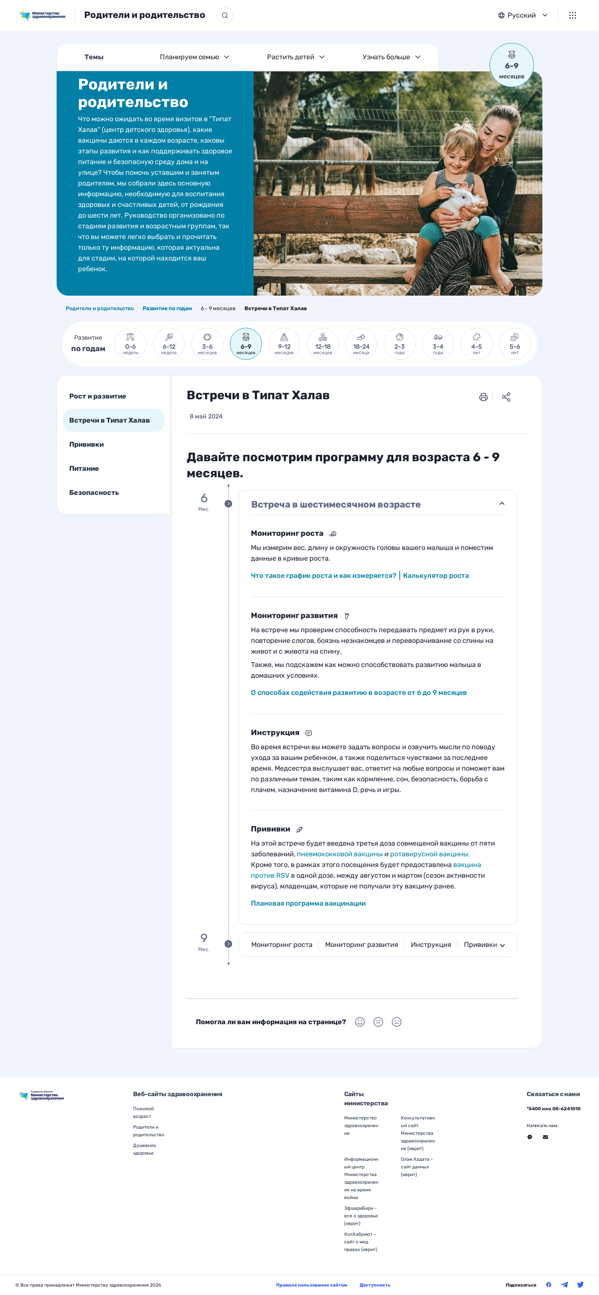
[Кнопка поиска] (225, 15)
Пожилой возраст (143, 1112)
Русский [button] (522, 15)
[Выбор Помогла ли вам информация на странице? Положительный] (360, 1022)
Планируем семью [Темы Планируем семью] (189, 57)
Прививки (86, 444)
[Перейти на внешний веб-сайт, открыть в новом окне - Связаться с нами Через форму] (545, 1137)
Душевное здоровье (144, 1149)
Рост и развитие (97, 396)
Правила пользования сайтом (311, 1285)
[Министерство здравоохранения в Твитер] (580, 1284)
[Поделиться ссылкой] (506, 396)
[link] (130, 344)
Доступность (375, 1285)
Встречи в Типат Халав (109, 420)
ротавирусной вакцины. (430, 854)
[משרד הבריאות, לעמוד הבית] (47, 15)
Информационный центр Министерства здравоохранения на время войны (361, 1178)
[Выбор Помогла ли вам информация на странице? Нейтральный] (378, 1022)
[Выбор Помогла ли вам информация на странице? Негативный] (396, 1022)
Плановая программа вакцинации (308, 903)
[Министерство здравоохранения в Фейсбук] (548, 1284)
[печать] (483, 396)
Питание (84, 468)
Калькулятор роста (436, 575)
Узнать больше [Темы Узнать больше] (386, 57)
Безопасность (94, 492)
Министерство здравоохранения (361, 1125)
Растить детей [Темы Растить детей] (290, 57)
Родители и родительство (144, 15)
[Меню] (573, 15)
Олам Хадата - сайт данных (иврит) (417, 1167)
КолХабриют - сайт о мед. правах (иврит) (360, 1242)
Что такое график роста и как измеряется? (323, 575)
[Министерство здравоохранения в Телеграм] (564, 1284)
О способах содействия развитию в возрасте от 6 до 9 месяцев (359, 692)
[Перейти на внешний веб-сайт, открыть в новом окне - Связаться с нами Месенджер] (530, 1137)
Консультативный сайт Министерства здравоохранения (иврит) (418, 1133)
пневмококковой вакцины (340, 854)
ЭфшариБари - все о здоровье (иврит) (361, 1216)
